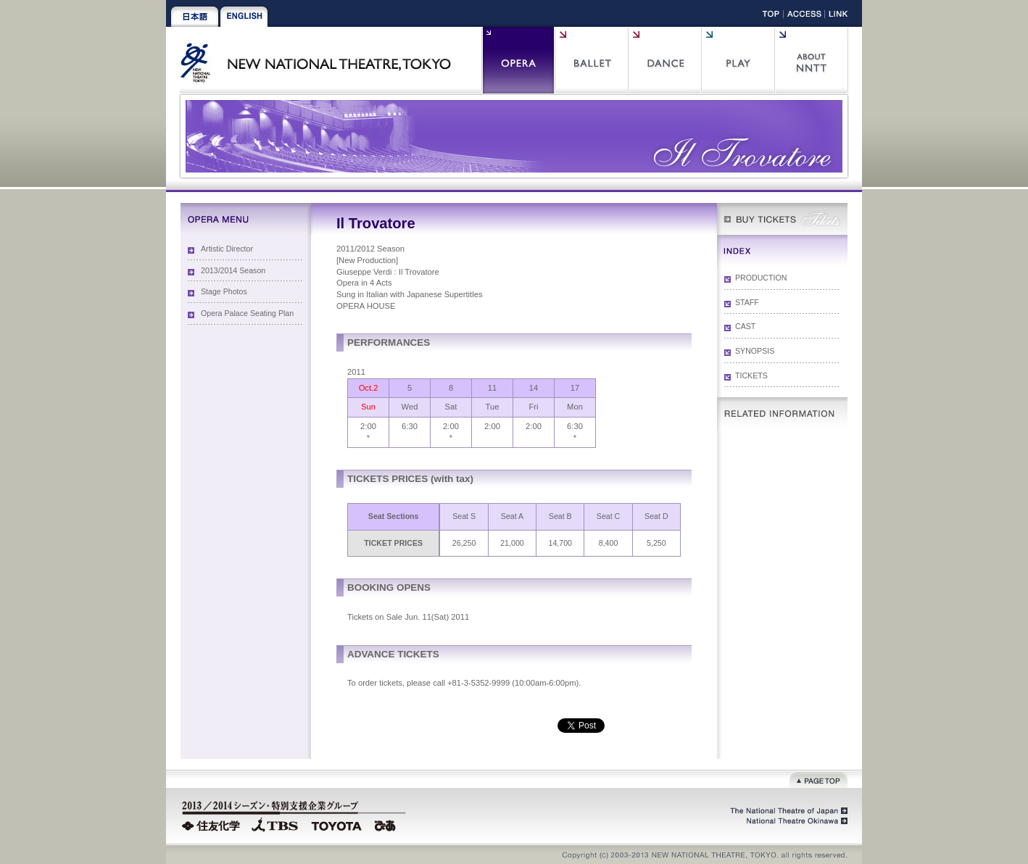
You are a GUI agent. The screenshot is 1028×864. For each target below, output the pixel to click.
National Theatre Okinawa (793, 821)
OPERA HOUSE (365, 306)
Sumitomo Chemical (213, 824)
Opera (518, 60)
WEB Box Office (782, 219)
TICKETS (751, 375)
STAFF (747, 302)
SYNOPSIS (754, 350)
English (244, 17)
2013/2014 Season (233, 270)
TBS (275, 824)
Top (771, 16)
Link (838, 16)
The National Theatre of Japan (787, 811)
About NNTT (810, 60)
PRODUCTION (761, 277)
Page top (818, 779)
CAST (745, 326)
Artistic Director (227, 248)
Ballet (591, 60)
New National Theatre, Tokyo (321, 60)
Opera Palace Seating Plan (247, 313)
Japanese (194, 17)
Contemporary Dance (664, 60)
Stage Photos (224, 291)
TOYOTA (337, 824)
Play (737, 60)
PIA (387, 824)
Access (804, 16)
